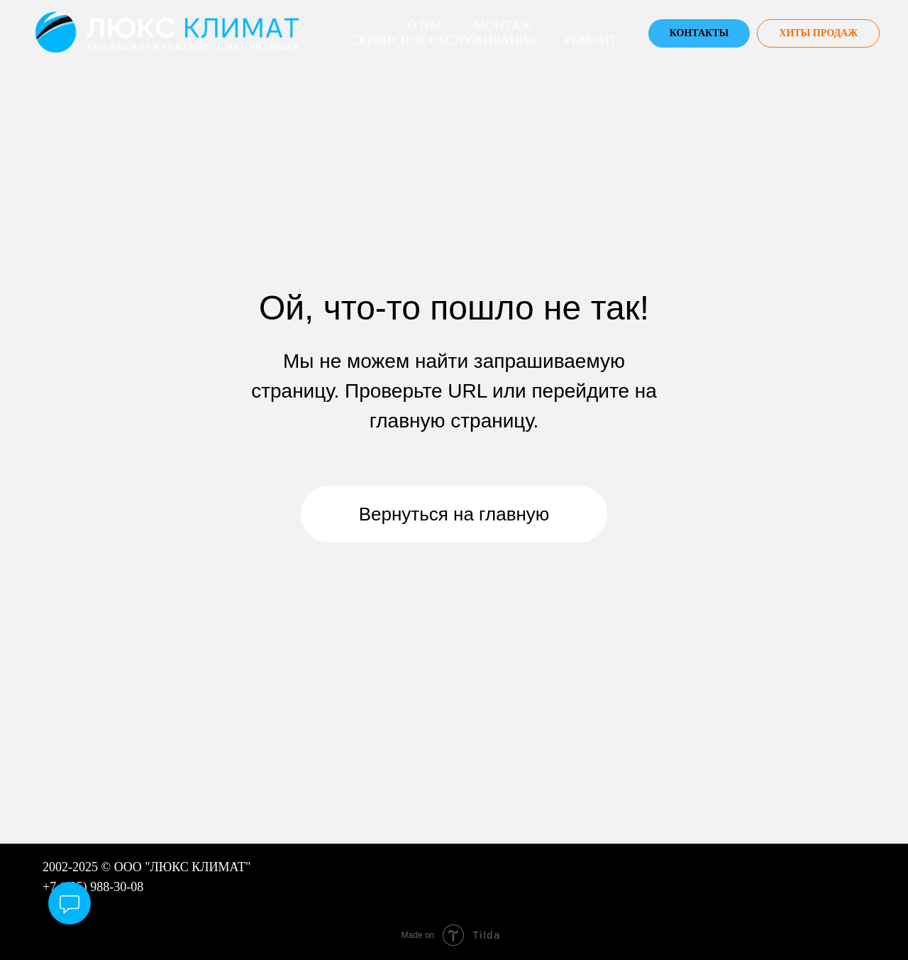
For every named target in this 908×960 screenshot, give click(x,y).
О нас (426, 25)
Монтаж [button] (503, 25)
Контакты (699, 33)
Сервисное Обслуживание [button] (443, 40)
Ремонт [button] (590, 40)
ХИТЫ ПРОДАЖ (818, 33)
